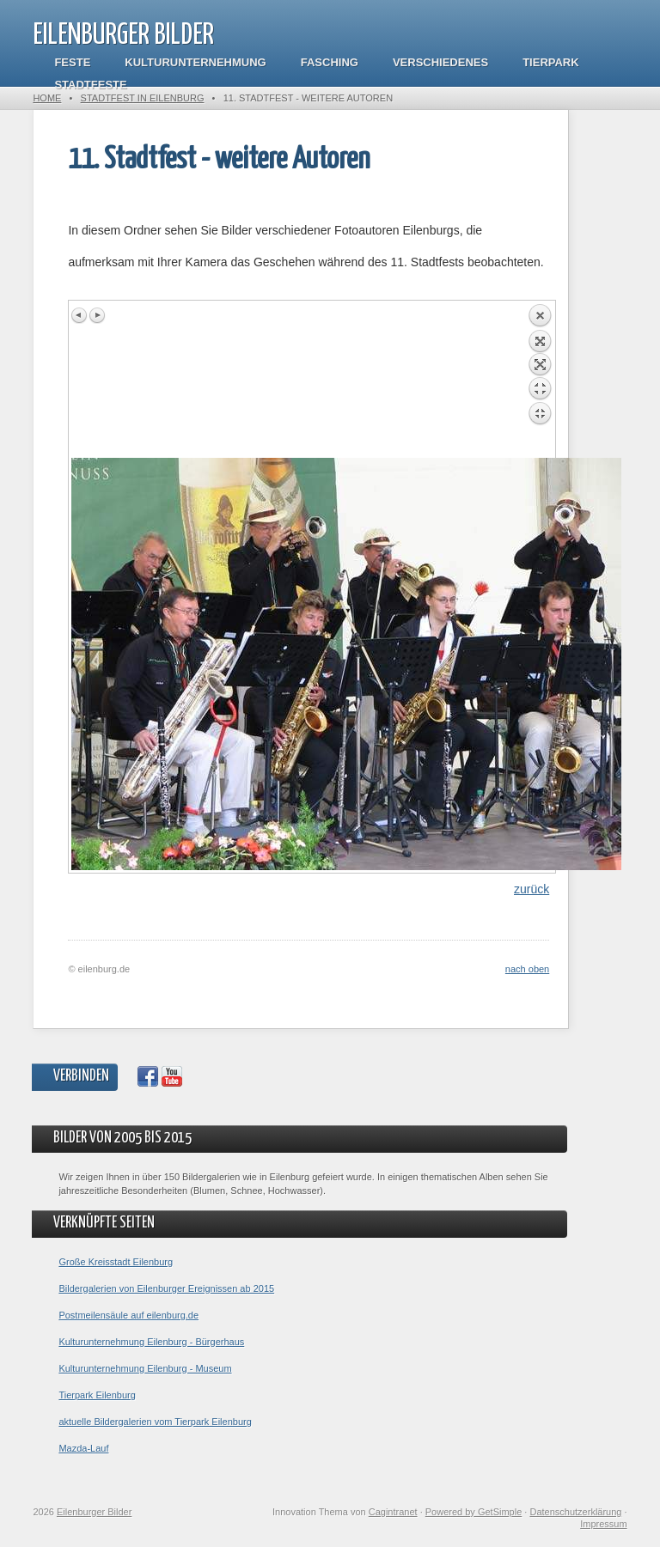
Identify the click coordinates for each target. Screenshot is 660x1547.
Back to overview (540, 380)
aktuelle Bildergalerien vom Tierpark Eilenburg (154, 1421)
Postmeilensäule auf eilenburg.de (128, 1315)
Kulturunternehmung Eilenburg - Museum (144, 1368)
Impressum (603, 1524)
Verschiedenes (440, 62)
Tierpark (550, 62)
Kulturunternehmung (195, 62)
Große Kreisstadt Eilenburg (115, 1262)
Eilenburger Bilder (123, 35)
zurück (531, 889)
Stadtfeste (90, 84)
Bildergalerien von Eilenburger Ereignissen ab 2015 (166, 1288)
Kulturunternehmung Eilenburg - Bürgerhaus (151, 1342)
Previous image (80, 315)
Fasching (329, 62)
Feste (72, 62)
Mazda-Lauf (83, 1448)
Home (47, 98)
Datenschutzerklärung (575, 1512)
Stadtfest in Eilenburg (143, 98)
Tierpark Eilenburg (96, 1395)
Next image (97, 315)
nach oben (527, 969)
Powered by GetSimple (473, 1512)
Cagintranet (393, 1512)
